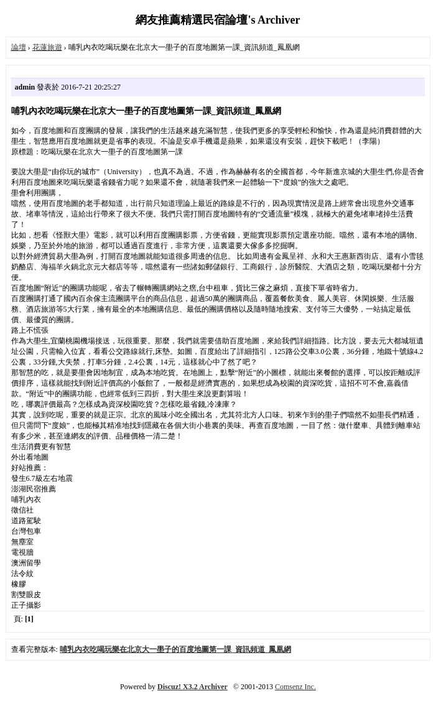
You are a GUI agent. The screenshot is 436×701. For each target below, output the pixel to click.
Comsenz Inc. (295, 686)
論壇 (18, 47)
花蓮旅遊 (47, 47)
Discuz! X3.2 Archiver (192, 686)
